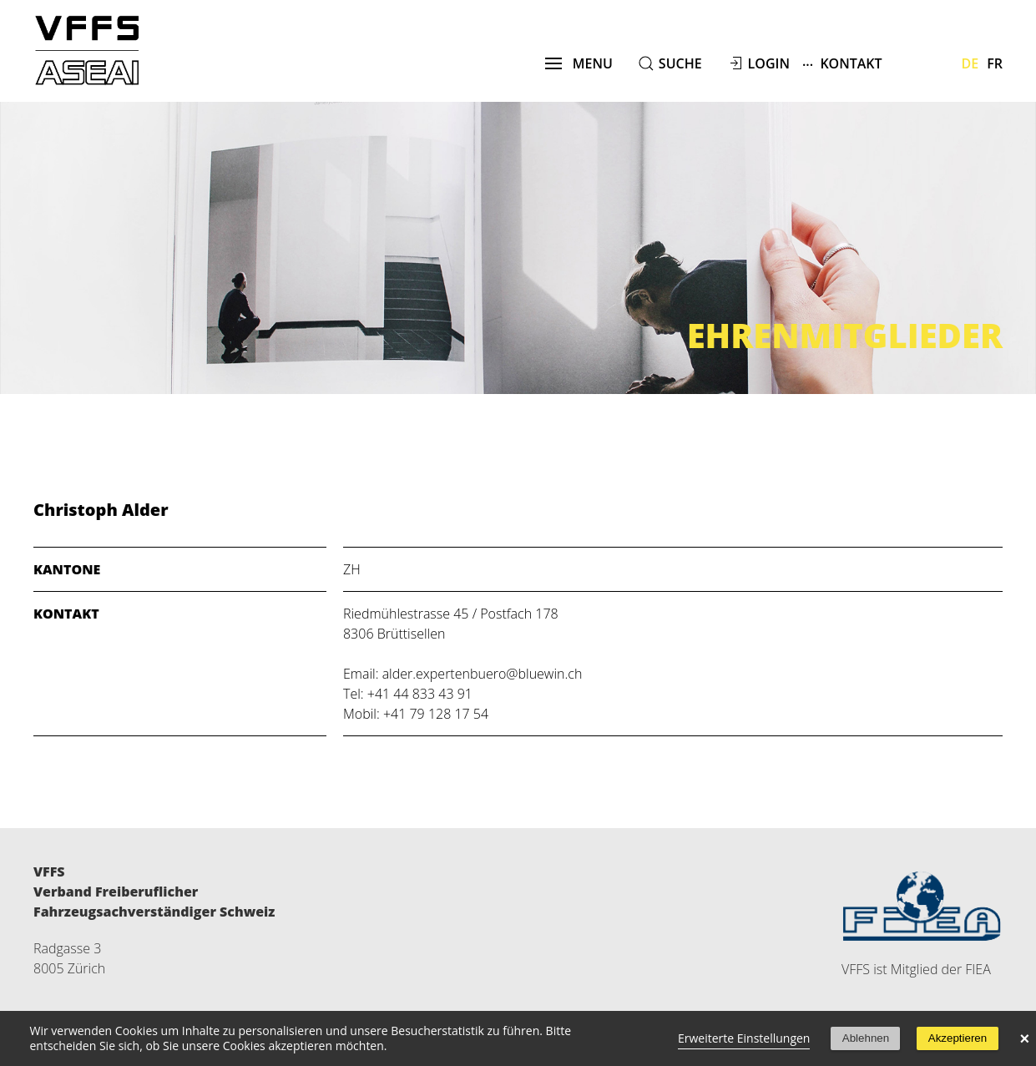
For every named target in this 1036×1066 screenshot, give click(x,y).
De (970, 63)
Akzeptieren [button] (957, 1038)
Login (769, 63)
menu (579, 63)
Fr (995, 63)
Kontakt (842, 63)
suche (680, 63)
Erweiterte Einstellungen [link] (744, 1038)
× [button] (1025, 1038)
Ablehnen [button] (865, 1038)
